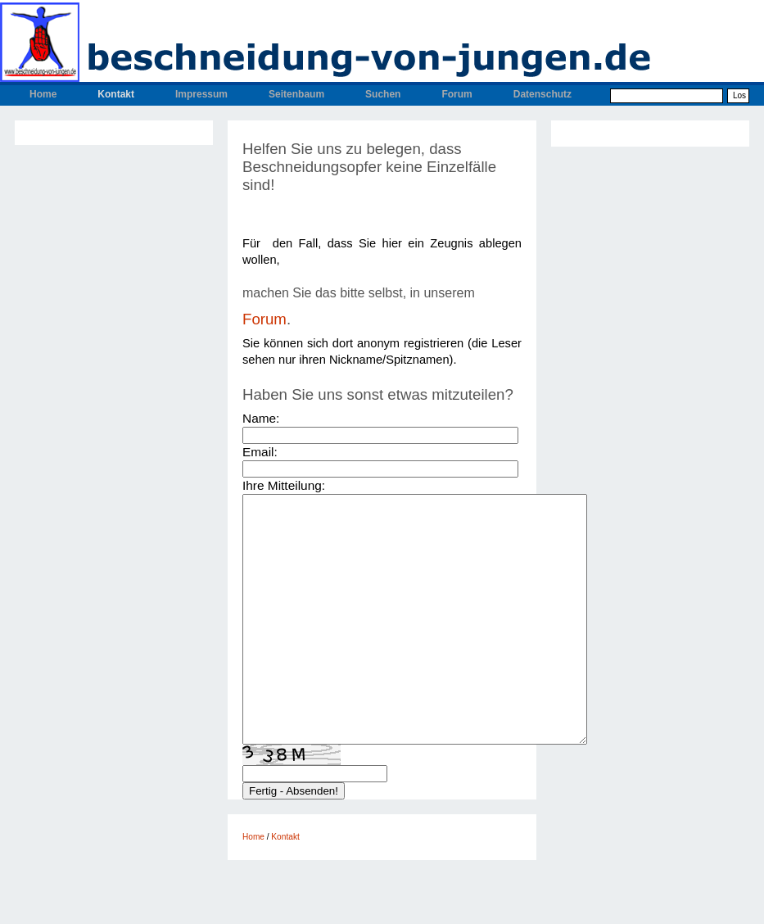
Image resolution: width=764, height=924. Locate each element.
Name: (260, 418)
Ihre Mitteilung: (283, 485)
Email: (260, 452)
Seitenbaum (296, 94)
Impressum (201, 94)
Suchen (382, 94)
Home (43, 94)
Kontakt (115, 94)
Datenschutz (542, 94)
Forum (456, 94)
